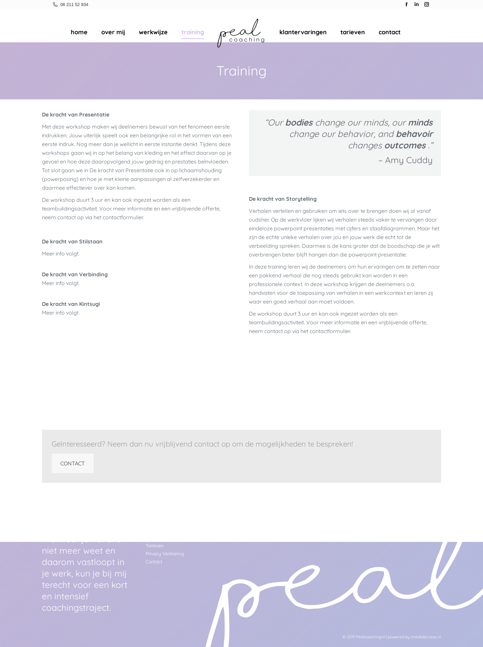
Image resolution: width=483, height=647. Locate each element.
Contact (154, 562)
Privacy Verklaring (165, 554)
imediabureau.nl (426, 636)
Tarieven (155, 546)
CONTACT (72, 463)
